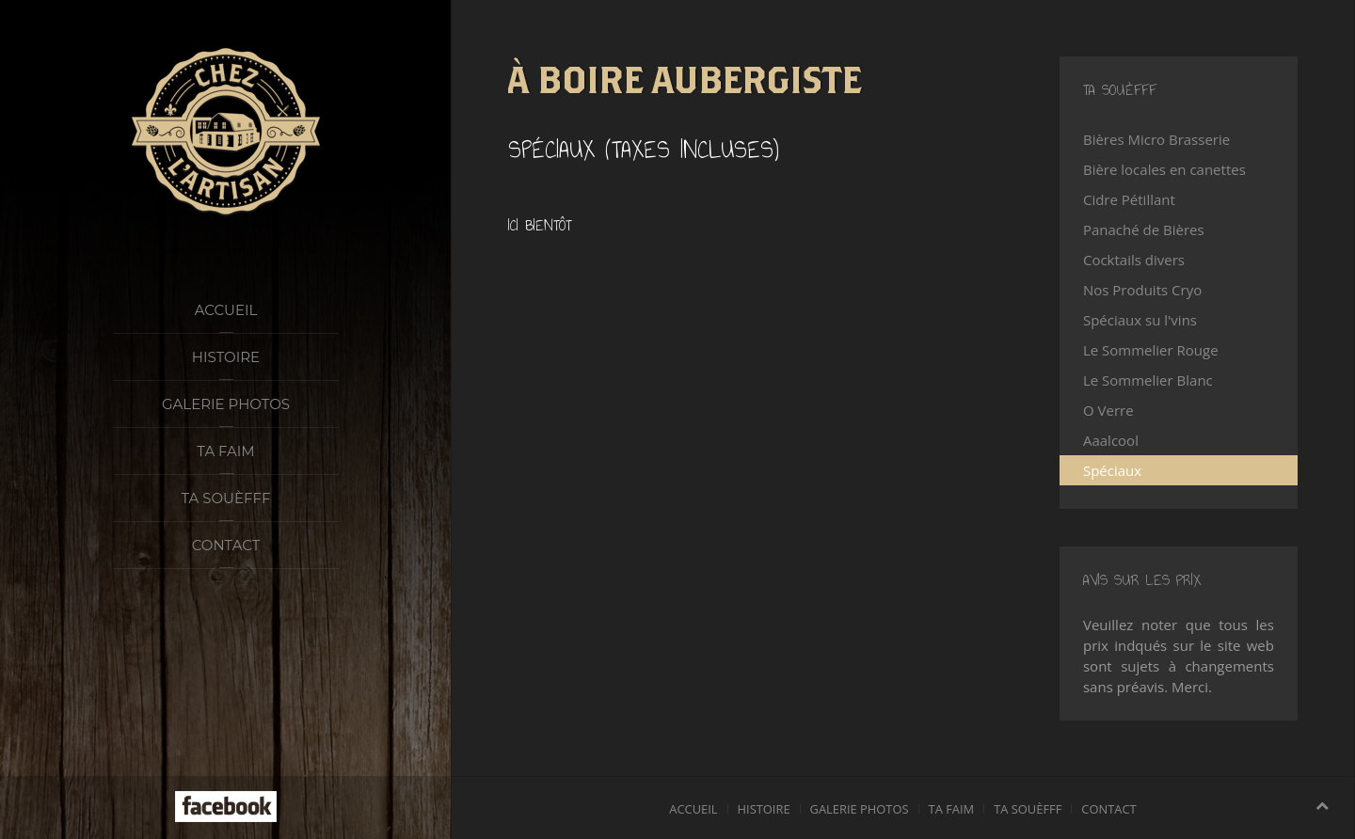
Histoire (226, 357)
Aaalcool (1111, 440)
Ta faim (225, 451)
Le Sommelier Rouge (1151, 349)
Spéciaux (1112, 470)
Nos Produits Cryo (1142, 289)
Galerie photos (226, 404)
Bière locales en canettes (1164, 169)
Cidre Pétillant (1129, 199)
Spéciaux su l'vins (1140, 319)
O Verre (1108, 410)
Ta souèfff (226, 498)
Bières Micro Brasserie (1156, 139)
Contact (226, 545)
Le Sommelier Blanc (1148, 380)
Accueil (226, 310)
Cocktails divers (1134, 259)
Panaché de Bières (1143, 229)
